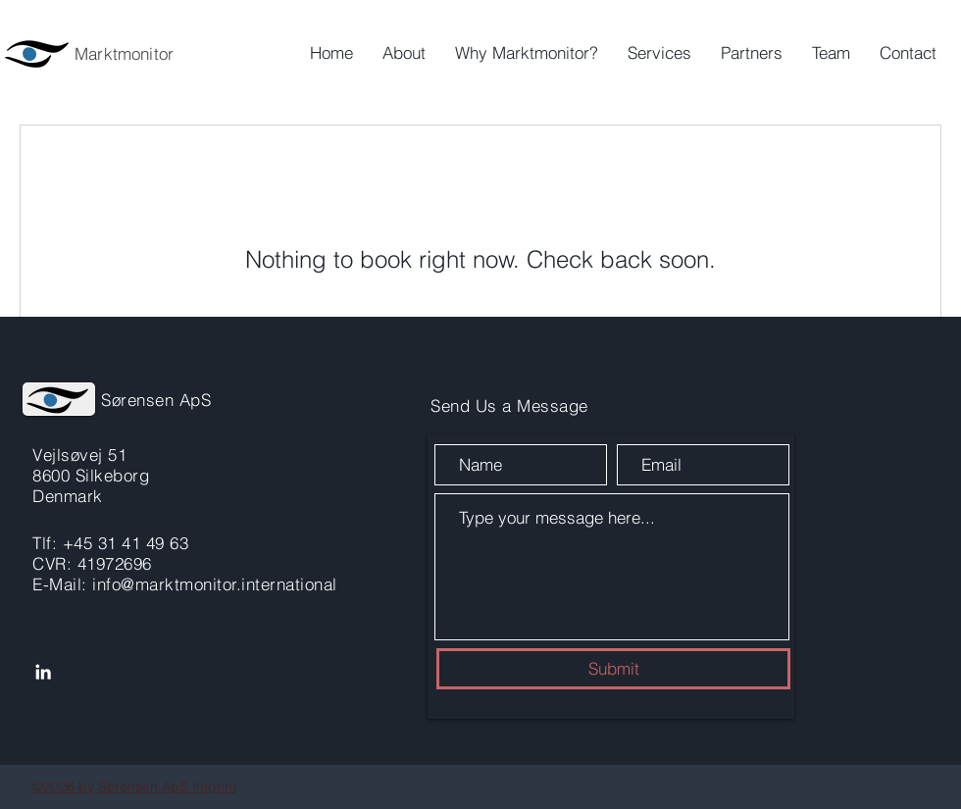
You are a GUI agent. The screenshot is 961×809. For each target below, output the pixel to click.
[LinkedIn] (43, 672)
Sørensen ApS (156, 399)
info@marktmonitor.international (214, 584)
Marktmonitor (124, 53)
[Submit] (613, 668)
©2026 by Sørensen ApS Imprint (134, 786)
